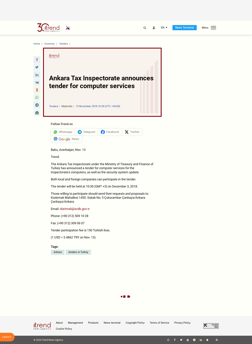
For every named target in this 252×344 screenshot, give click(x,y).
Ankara (58, 252)
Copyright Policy (135, 322)
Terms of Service (159, 322)
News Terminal (184, 27)
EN (162, 27)
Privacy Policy (182, 322)
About (59, 322)
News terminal (112, 322)
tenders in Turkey (78, 252)
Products (93, 322)
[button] (37, 60)
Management (75, 322)
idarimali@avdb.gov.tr (75, 209)
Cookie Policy (64, 328)
